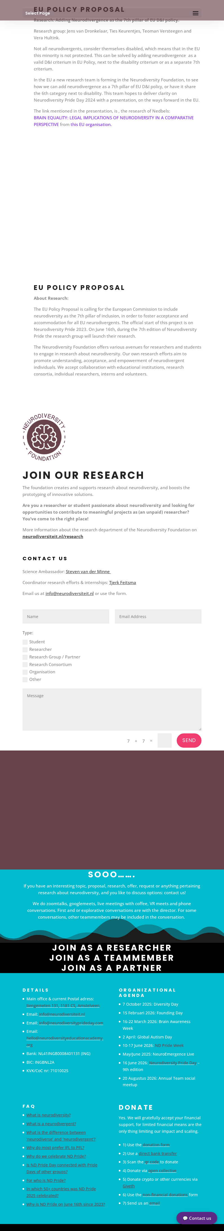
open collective (162, 1170)
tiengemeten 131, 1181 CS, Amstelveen (63, 1005)
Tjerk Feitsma (122, 582)
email (154, 1203)
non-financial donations (165, 1194)
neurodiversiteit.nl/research (53, 536)
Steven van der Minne (88, 571)
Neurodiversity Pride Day (172, 1062)
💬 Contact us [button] (197, 1218)
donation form (156, 1144)
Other (32, 679)
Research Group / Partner (51, 657)
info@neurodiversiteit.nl (70, 593)
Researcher (37, 649)
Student (34, 642)
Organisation (39, 672)
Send (189, 740)
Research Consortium (47, 664)
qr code (152, 1161)
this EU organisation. (91, 124)
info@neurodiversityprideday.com (71, 1023)
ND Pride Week (169, 1045)
